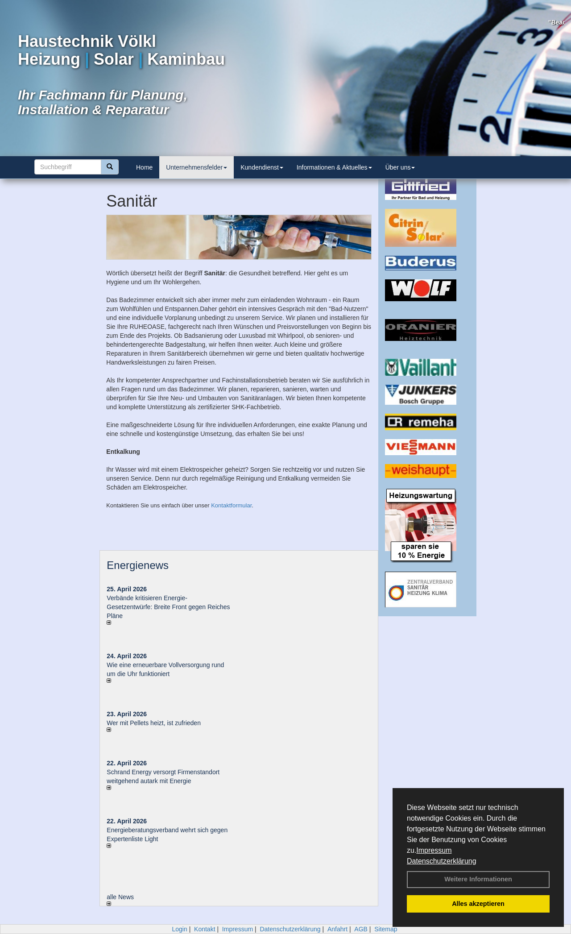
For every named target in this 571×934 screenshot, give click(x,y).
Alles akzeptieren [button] (478, 903)
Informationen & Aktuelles (334, 167)
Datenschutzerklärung (441, 861)
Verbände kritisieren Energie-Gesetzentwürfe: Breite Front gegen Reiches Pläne (168, 606)
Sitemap (385, 929)
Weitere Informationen (478, 879)
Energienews (138, 565)
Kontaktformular (231, 505)
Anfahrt (337, 929)
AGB (361, 929)
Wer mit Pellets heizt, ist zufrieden (154, 722)
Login (179, 929)
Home (144, 167)
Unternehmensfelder (196, 167)
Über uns (400, 167)
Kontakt (204, 929)
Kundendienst (261, 167)
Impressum (433, 850)
